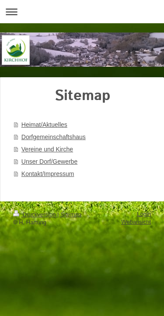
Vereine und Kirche (47, 149)
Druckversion (35, 214)
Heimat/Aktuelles (44, 124)
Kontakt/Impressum (47, 173)
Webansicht (136, 222)
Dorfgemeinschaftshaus (53, 136)
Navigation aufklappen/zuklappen (82, 11)
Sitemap (70, 214)
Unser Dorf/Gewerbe (49, 161)
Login (144, 214)
